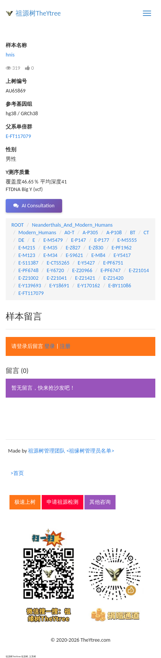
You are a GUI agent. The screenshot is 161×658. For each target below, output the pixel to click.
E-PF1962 (121, 247)
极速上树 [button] (25, 502)
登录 (49, 346)
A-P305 (90, 232)
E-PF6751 (113, 263)
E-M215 (27, 247)
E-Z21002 (29, 278)
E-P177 (101, 240)
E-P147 (78, 240)
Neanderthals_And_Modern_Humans (72, 225)
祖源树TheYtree (38, 13)
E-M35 (51, 247)
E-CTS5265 (58, 263)
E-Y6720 (55, 270)
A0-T (69, 232)
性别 (11, 149)
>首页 (17, 473)
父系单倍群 (19, 127)
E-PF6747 (110, 270)
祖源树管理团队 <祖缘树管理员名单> (71, 451)
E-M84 (98, 255)
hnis (10, 55)
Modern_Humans (37, 232)
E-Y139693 (30, 285)
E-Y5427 (86, 263)
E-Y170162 (88, 285)
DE (21, 240)
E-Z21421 (85, 278)
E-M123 (27, 255)
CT (146, 232)
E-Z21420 (113, 278)
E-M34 (51, 255)
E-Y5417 (122, 255)
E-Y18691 (59, 285)
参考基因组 (19, 104)
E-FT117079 (18, 136)
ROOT (17, 225)
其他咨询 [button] (100, 502)
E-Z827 (73, 247)
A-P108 (114, 232)
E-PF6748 (29, 270)
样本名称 (16, 45)
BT (132, 232)
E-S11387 (29, 263)
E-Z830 (96, 247)
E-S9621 (74, 255)
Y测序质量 (18, 172)
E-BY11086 (119, 285)
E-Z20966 (82, 270)
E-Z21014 (139, 270)
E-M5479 (53, 240)
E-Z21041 (57, 278)
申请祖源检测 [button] (62, 502)
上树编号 (16, 81)
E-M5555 (127, 240)
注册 (65, 346)
